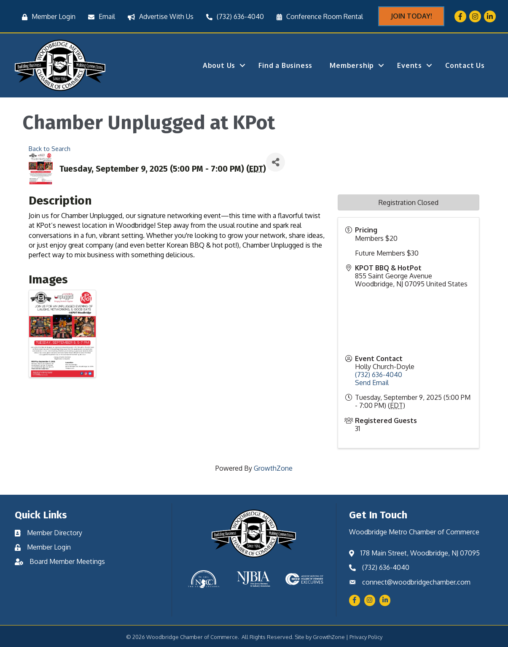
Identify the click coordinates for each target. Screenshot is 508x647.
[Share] (275, 162)
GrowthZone (273, 468)
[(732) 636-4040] (233, 17)
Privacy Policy (365, 637)
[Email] (99, 17)
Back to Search (49, 148)
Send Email (372, 382)
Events (409, 65)
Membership (352, 65)
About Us (219, 65)
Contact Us (465, 65)
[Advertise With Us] (159, 17)
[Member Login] (46, 17)
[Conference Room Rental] (317, 17)
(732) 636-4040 (378, 374)
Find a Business (285, 65)
